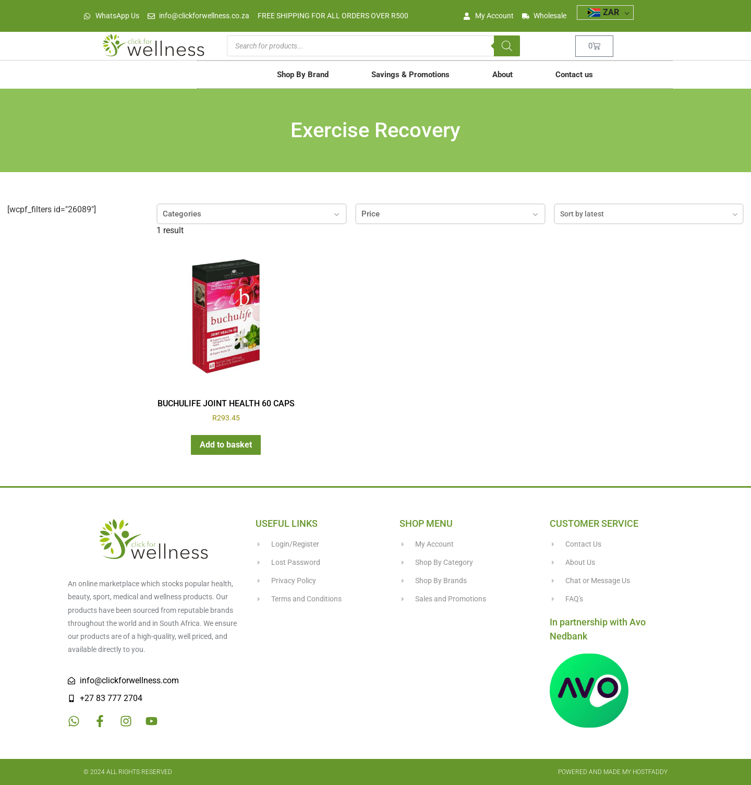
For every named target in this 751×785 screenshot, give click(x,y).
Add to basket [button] (226, 445)
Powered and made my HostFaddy (613, 772)
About (502, 74)
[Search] (507, 45)
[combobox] (649, 213)
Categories (252, 214)
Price (450, 214)
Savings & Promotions (410, 74)
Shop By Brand (303, 74)
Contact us (574, 74)
